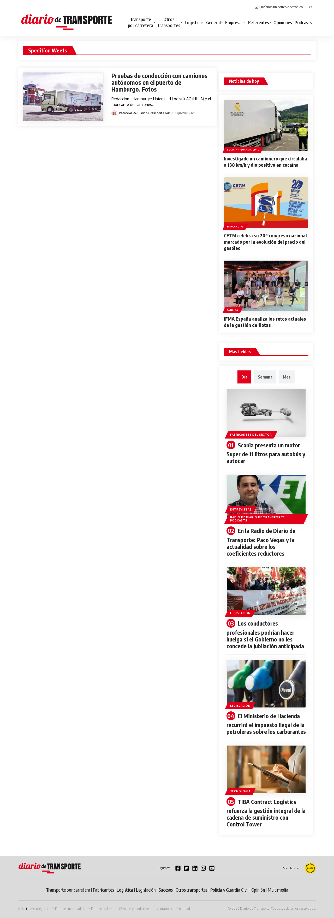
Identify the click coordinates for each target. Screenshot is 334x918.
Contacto (163, 909)
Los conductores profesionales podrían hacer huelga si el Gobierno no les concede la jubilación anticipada (265, 635)
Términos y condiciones (134, 909)
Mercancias (235, 226)
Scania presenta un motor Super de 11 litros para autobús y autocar (265, 453)
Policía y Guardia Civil (243, 149)
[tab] (244, 376)
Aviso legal (37, 909)
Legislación (240, 613)
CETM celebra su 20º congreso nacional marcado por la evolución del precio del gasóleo (265, 241)
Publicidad (183, 909)
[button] (310, 7)
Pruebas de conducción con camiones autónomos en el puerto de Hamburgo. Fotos (159, 82)
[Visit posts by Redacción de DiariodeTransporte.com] (114, 113)
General (232, 309)
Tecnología (240, 791)
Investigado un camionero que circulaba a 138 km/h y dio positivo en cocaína (265, 161)
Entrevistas (241, 509)
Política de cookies (100, 909)
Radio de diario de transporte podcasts (257, 518)
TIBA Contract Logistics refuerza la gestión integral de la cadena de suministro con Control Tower (266, 813)
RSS (20, 909)
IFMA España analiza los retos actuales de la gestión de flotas (265, 322)
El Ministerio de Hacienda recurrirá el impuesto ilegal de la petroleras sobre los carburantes (266, 723)
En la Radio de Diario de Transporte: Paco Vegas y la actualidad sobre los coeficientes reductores (260, 542)
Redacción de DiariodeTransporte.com (144, 113)
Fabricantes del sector (251, 434)
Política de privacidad (66, 909)
